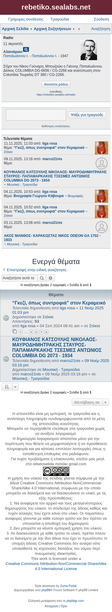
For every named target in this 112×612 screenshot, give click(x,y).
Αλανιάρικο (12, 52)
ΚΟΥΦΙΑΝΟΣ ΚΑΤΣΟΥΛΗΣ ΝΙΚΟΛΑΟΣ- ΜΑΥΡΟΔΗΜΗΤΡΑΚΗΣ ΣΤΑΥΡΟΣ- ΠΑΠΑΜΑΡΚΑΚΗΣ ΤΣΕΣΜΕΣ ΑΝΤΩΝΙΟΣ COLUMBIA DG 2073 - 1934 (57, 347)
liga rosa (49, 143)
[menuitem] (51, 606)
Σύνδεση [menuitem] (101, 19)
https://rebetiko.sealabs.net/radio (55, 94)
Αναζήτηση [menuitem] (100, 28)
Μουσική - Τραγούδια (61, 369)
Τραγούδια (59, 19)
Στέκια (48, 317)
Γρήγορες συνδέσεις (26, 19)
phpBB (46, 590)
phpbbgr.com (75, 600)
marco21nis (52, 159)
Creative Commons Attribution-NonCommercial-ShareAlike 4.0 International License (56, 566)
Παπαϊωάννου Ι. (16, 56)
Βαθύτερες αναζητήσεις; (56, 126)
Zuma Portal (68, 586)
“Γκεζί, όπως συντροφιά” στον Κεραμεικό (59, 302)
